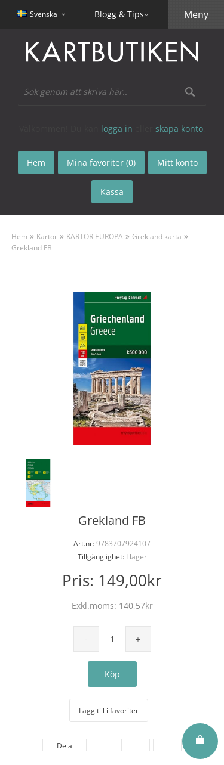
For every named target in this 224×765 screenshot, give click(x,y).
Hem (19, 236)
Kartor (46, 236)
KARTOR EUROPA (94, 236)
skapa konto (179, 128)
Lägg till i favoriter (109, 710)
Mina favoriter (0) (101, 162)
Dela (64, 746)
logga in (117, 128)
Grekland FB (31, 248)
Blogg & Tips (119, 14)
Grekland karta (157, 236)
